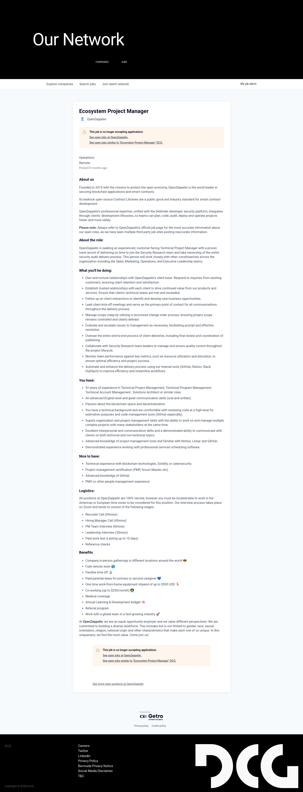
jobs (87, 84)
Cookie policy (159, 726)
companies (60, 84)
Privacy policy (141, 726)
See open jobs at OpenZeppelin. (108, 137)
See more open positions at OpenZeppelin (118, 683)
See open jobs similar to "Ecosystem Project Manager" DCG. (126, 142)
